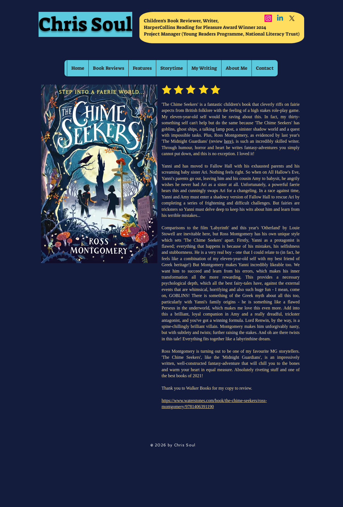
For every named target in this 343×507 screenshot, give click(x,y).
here (228, 141)
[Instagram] (268, 18)
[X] (292, 18)
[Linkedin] (280, 18)
